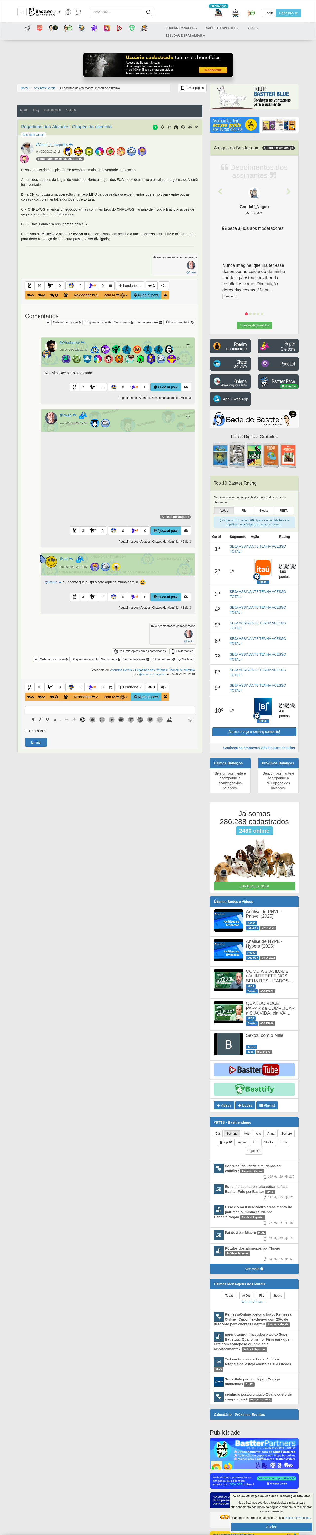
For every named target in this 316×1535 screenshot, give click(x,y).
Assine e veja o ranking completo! (254, 732)
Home (25, 88)
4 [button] (83, 597)
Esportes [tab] (253, 1151)
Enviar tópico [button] (182, 651)
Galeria (71, 110)
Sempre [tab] (286, 1133)
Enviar (36, 742)
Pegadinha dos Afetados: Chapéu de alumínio (66, 126)
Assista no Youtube (175, 517)
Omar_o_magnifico (55, 145)
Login (268, 13)
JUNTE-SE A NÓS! (254, 886)
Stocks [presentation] (263, 510)
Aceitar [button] (271, 1527)
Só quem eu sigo (98, 322)
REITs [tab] (283, 1142)
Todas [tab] (229, 1295)
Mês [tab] (247, 1133)
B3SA (262, 721)
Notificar (185, 659)
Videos (224, 1105)
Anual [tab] (271, 1133)
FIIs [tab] (255, 1142)
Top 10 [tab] (226, 1142)
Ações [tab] (242, 1142)
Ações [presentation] (224, 510)
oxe (67, 559)
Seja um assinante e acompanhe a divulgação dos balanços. (230, 780)
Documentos (52, 110)
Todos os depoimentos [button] (254, 325)
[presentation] (32, 719)
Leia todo (230, 296)
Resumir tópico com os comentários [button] (140, 651)
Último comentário (179, 322)
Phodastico (72, 343)
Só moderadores (149, 322)
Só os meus (123, 322)
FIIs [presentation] (243, 510)
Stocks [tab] (268, 1142)
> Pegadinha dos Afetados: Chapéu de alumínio (164, 670)
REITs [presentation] (284, 510)
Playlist (267, 1105)
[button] (22, 12)
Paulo (69, 415)
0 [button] (60, 286)
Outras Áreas (253, 1302)
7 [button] (83, 387)
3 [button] (83, 531)
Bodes (245, 1105)
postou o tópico (252, 1319)
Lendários (130, 286)
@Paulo (53, 582)
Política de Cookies (297, 1518)
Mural (24, 110)
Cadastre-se (288, 13)
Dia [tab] (218, 1133)
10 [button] (39, 286)
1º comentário (164, 659)
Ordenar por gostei (67, 322)
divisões (289, 386)
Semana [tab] (231, 1133)
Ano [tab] (258, 1133)
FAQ (36, 110)
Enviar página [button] (192, 88)
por (254, 1171)
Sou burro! (38, 731)
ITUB (263, 582)
